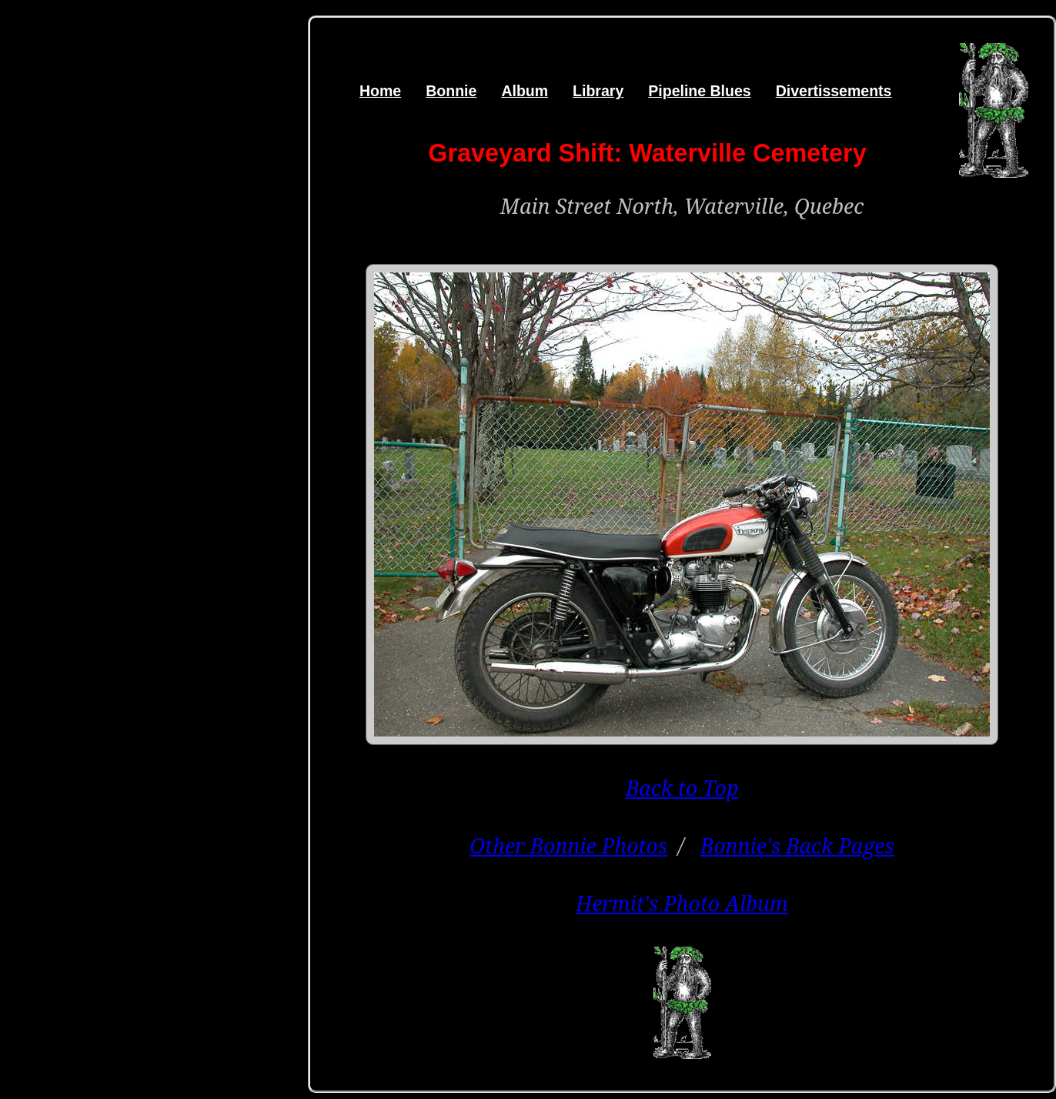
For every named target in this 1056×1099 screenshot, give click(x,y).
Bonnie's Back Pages (797, 845)
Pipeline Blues (699, 90)
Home (380, 90)
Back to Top (682, 787)
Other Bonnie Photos (568, 845)
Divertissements (834, 90)
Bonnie (451, 90)
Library (598, 90)
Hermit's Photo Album (682, 903)
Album (524, 90)
